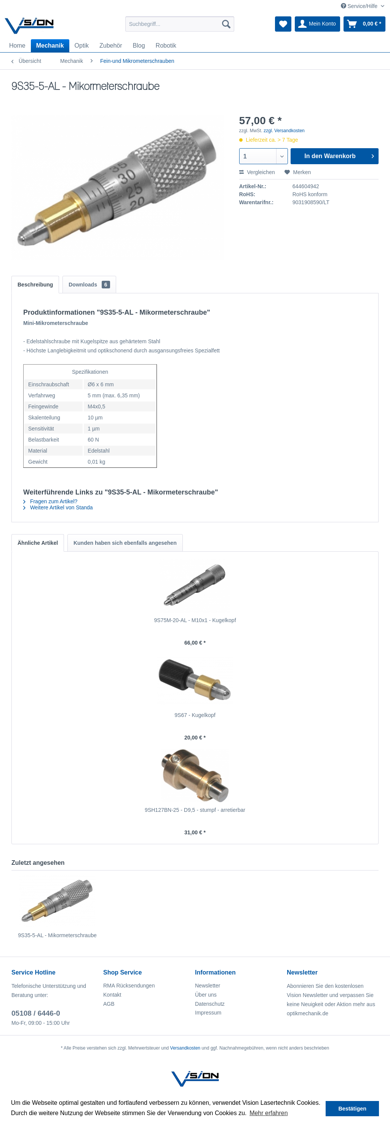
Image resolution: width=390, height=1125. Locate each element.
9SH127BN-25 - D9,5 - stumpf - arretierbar (195, 810)
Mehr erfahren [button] (268, 1113)
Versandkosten (185, 1048)
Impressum (208, 1013)
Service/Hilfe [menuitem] (360, 6)
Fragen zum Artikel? (50, 501)
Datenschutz (210, 1004)
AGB (109, 1004)
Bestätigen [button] (352, 1109)
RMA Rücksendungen (129, 986)
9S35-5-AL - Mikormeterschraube (57, 935)
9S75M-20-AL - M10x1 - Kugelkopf (195, 620)
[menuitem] (180, 24)
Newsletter (207, 986)
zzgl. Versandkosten (284, 130)
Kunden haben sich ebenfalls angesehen (125, 543)
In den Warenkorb (339, 154)
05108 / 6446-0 (35, 1013)
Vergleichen (257, 172)
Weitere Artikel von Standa (58, 507)
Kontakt (112, 995)
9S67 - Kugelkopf (194, 715)
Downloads (89, 284)
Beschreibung (35, 285)
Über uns (206, 995)
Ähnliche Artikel (38, 543)
